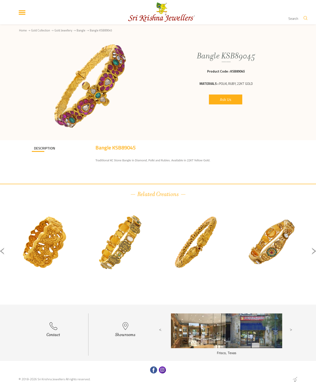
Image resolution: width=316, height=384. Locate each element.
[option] (44, 254)
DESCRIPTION (44, 148)
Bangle (81, 30)
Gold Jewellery (63, 30)
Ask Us (225, 99)
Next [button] (314, 251)
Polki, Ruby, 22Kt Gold (236, 83)
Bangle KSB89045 (101, 30)
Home (23, 30)
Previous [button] (2, 251)
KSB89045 (237, 71)
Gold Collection (40, 30)
